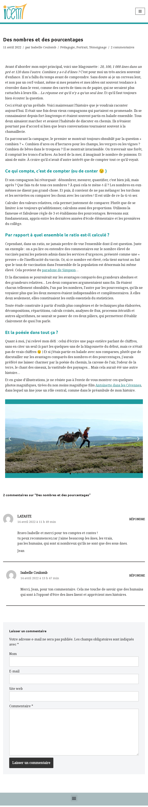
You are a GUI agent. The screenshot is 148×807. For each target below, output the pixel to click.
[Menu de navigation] (140, 11)
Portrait (81, 47)
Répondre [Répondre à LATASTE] (137, 520)
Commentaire (21, 707)
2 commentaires (122, 47)
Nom (13, 655)
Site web (16, 690)
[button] (9, 439)
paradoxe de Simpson (59, 270)
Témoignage (98, 47)
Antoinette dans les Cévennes (118, 386)
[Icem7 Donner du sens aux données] (15, 11)
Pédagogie (67, 47)
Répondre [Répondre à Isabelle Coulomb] (137, 576)
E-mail (14, 672)
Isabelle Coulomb (43, 47)
